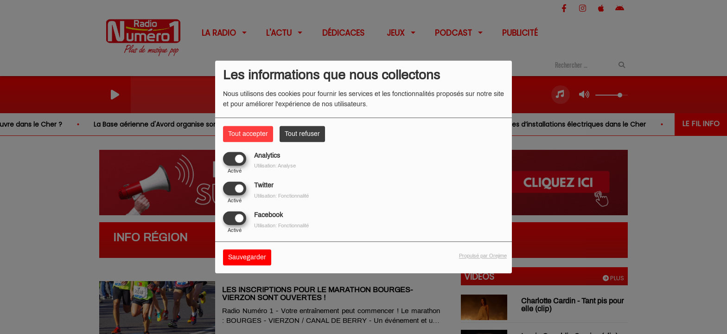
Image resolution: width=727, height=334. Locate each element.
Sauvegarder (247, 257)
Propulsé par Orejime (483, 256)
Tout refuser (302, 133)
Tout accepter (248, 133)
